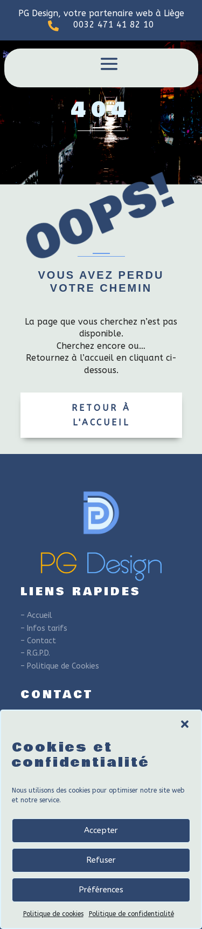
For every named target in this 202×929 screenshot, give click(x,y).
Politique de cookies (53, 914)
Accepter (101, 830)
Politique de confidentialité (131, 914)
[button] (184, 724)
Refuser (101, 860)
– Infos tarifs (43, 628)
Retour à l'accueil (101, 415)
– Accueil (36, 615)
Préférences (101, 889)
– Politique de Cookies (59, 666)
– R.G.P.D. (35, 653)
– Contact (38, 640)
